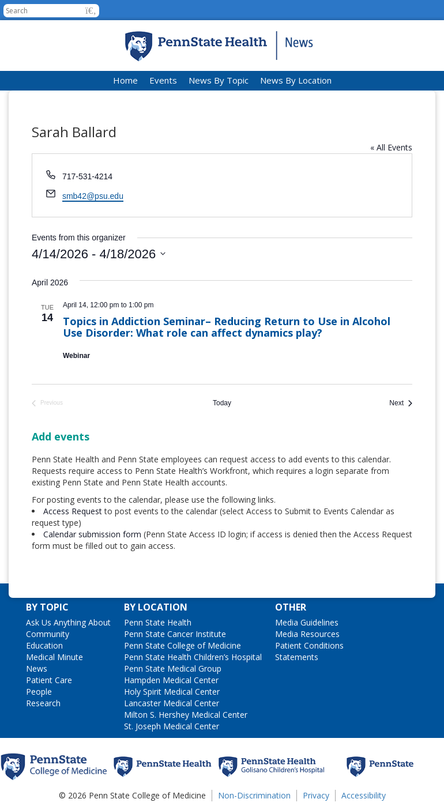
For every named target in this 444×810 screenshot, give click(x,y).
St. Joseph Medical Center (171, 726)
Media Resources (307, 633)
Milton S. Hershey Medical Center (185, 714)
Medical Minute (54, 656)
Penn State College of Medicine (182, 645)
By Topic (47, 607)
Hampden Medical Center (171, 680)
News (36, 668)
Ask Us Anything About (68, 622)
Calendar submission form (92, 534)
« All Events (391, 147)
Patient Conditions (309, 645)
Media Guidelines (306, 622)
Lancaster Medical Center (171, 703)
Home (125, 80)
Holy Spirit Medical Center (172, 691)
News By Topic (219, 80)
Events (163, 80)
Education (44, 645)
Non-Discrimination (254, 795)
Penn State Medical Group (172, 668)
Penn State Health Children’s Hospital (193, 656)
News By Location (296, 80)
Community (47, 633)
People (39, 691)
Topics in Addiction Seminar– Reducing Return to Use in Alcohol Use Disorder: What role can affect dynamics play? (226, 327)
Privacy (316, 795)
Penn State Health (157, 622)
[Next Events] (400, 403)
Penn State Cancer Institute (175, 633)
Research (43, 703)
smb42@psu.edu (92, 196)
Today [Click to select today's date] (222, 403)
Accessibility (363, 795)
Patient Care (49, 680)
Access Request (73, 511)
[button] (90, 11)
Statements (296, 656)
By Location (155, 607)
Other (290, 607)
